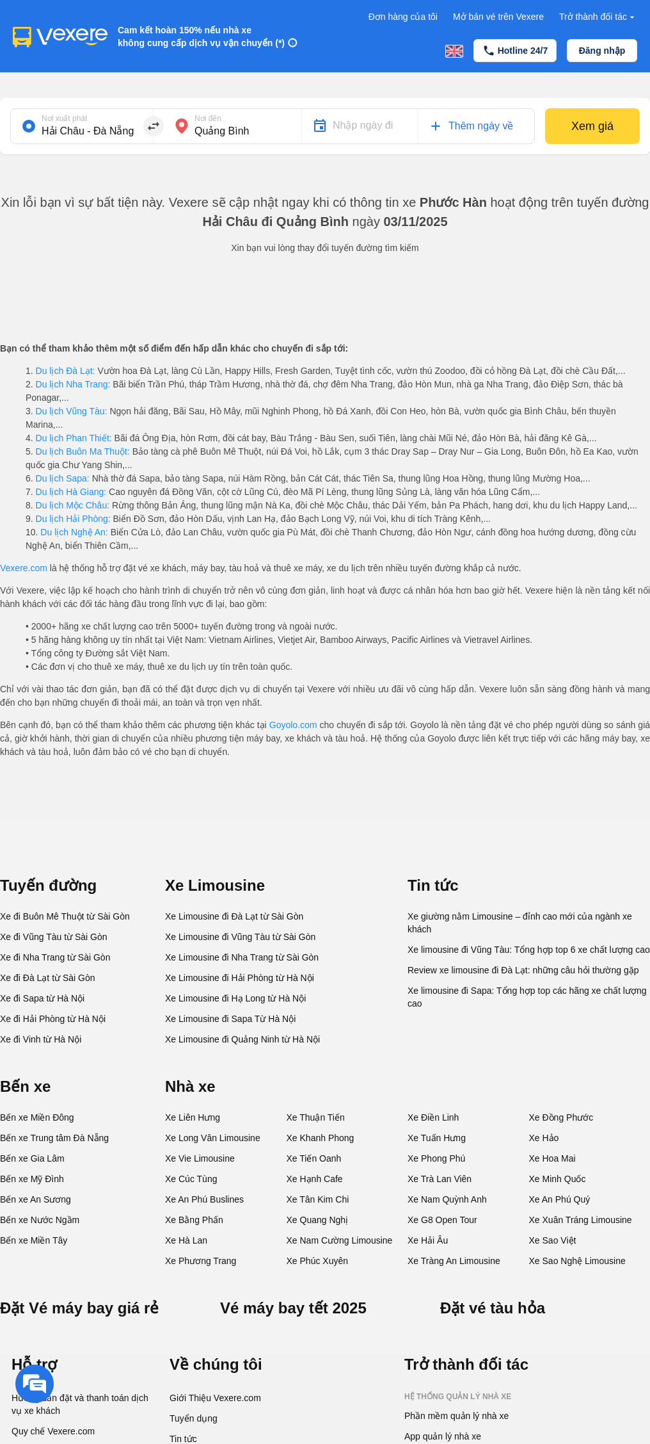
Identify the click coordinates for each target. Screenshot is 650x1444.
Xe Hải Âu (428, 1240)
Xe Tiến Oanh (314, 1158)
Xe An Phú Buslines (204, 1199)
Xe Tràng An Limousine (454, 1261)
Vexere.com (23, 568)
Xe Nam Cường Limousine (340, 1240)
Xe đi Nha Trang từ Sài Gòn (55, 957)
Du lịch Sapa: (62, 478)
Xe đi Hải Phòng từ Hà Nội (53, 1019)
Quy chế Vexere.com (53, 1431)
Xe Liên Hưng (192, 1117)
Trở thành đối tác (598, 17)
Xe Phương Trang (200, 1261)
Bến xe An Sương (35, 1199)
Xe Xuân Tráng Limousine (580, 1220)
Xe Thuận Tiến (316, 1117)
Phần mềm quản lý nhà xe (456, 1416)
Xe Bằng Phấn (194, 1220)
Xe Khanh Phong (320, 1138)
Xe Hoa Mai (552, 1158)
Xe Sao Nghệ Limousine (577, 1261)
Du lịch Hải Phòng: (73, 519)
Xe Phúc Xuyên (318, 1261)
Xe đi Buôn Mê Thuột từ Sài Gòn (65, 916)
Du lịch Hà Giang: (71, 492)
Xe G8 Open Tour (442, 1220)
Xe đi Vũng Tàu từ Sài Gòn (53, 937)
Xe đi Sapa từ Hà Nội (42, 998)
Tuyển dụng (194, 1418)
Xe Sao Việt (552, 1240)
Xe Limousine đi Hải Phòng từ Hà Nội (239, 978)
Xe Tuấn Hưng (437, 1138)
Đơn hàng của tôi (403, 17)
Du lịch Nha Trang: (73, 384)
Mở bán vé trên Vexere (498, 17)
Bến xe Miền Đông (37, 1117)
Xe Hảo (544, 1138)
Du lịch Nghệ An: (74, 532)
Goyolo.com (293, 725)
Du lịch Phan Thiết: (74, 438)
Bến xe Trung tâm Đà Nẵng (54, 1138)
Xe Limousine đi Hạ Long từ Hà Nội (235, 998)
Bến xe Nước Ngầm (39, 1220)
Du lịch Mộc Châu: (72, 505)
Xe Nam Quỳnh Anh (447, 1199)
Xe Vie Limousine (200, 1158)
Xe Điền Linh (433, 1117)
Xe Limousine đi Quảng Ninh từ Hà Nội (242, 1039)
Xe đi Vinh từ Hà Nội (40, 1039)
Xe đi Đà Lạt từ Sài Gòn (47, 978)
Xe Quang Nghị (318, 1220)
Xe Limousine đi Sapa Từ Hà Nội (230, 1019)
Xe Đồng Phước (561, 1117)
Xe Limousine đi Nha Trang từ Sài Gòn (242, 957)
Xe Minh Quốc (557, 1179)
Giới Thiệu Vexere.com (215, 1398)
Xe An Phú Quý (560, 1199)
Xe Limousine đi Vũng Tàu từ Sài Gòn (240, 937)
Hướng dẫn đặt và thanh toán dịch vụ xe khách (80, 1404)
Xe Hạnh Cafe (315, 1179)
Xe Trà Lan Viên (440, 1179)
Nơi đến (207, 118)
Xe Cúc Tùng (191, 1179)
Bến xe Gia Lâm (32, 1158)
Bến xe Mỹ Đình (32, 1179)
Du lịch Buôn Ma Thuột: (82, 451)
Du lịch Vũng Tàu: (71, 411)
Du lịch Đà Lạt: (65, 371)
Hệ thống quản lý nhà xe (457, 1396)
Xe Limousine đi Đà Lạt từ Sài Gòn (234, 916)
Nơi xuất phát (64, 118)
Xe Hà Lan (186, 1240)
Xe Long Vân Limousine (212, 1138)
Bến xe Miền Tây (33, 1240)
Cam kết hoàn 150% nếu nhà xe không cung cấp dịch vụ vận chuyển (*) (201, 36)
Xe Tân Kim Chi (318, 1199)
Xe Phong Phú (436, 1158)
